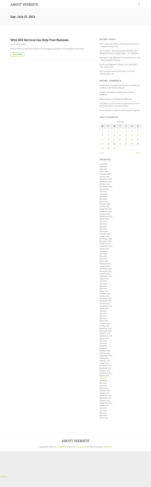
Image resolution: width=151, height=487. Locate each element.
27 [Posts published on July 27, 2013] (132, 144)
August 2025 (104, 189)
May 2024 (103, 226)
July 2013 (103, 378)
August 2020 (104, 338)
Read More (18, 54)
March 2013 (104, 388)
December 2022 (106, 269)
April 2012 (103, 415)
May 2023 (103, 256)
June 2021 (103, 313)
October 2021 (105, 303)
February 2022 (105, 293)
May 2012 (103, 413)
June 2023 (103, 254)
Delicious (4, 476)
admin (24, 44)
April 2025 (103, 199)
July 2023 (103, 251)
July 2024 (103, 221)
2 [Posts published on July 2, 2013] (108, 130)
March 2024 (104, 231)
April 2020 (103, 348)
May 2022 (103, 286)
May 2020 (103, 346)
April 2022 (103, 288)
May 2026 (103, 166)
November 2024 (106, 211)
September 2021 (106, 306)
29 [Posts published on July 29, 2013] (102, 148)
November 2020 (106, 331)
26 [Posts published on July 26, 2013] (126, 144)
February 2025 (105, 204)
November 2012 (106, 398)
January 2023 (104, 266)
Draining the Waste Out (123, 99)
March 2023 (104, 261)
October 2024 (105, 214)
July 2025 (103, 191)
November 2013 (106, 368)
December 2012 (106, 395)
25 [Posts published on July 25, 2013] (120, 144)
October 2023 (105, 244)
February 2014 (105, 361)
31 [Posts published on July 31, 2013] (114, 148)
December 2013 (106, 366)
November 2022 (106, 271)
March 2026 (104, 171)
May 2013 (103, 383)
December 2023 (106, 239)
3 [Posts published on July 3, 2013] (114, 130)
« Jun (102, 153)
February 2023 (105, 264)
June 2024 (103, 224)
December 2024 (106, 209)
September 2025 (106, 186)
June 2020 (103, 343)
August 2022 (104, 279)
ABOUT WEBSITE (24, 4)
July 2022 (103, 281)
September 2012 (106, 403)
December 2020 (106, 328)
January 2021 (104, 326)
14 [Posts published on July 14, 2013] (138, 135)
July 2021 (103, 311)
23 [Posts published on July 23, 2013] (108, 144)
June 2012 (103, 410)
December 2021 (106, 298)
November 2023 (106, 241)
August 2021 (104, 308)
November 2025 (106, 181)
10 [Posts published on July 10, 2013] (114, 135)
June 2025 (103, 194)
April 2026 (103, 169)
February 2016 (105, 351)
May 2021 (103, 316)
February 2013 (105, 390)
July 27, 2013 (15, 44)
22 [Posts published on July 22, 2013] (102, 144)
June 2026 (103, 164)
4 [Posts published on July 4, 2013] (120, 130)
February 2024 (105, 234)
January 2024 (105, 236)
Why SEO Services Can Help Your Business (39, 40)
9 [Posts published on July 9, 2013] (108, 135)
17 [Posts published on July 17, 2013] (114, 139)
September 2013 (106, 373)
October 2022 (105, 274)
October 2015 (105, 353)
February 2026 (105, 174)
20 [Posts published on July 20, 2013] (132, 139)
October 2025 (105, 184)
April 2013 (103, 386)
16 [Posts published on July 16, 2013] (108, 139)
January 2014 (104, 363)
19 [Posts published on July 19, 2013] (126, 139)
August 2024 (104, 219)
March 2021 (104, 321)
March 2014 (104, 358)
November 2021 (106, 301)
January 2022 (104, 296)
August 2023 (104, 249)
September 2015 (106, 356)
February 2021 (105, 323)
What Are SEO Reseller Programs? (127, 110)
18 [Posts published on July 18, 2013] (120, 139)
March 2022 (104, 291)
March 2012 (104, 418)
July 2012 (103, 408)
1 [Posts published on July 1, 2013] (102, 130)
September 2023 (106, 246)
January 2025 (104, 206)
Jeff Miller (103, 92)
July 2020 (103, 341)
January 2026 (105, 176)
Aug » (138, 153)
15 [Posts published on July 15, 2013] (102, 139)
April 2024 (103, 229)
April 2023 (103, 259)
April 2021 (103, 318)
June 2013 (103, 381)
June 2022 (103, 284)
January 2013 (104, 393)
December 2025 (106, 179)
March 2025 (104, 201)
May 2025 (103, 196)
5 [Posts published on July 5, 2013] (125, 130)
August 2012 (104, 405)
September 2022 (106, 276)
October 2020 (105, 333)
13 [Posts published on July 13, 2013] (132, 135)
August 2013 (104, 376)
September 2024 (106, 216)
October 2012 (105, 400)
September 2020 (106, 336)
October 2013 (105, 371)
